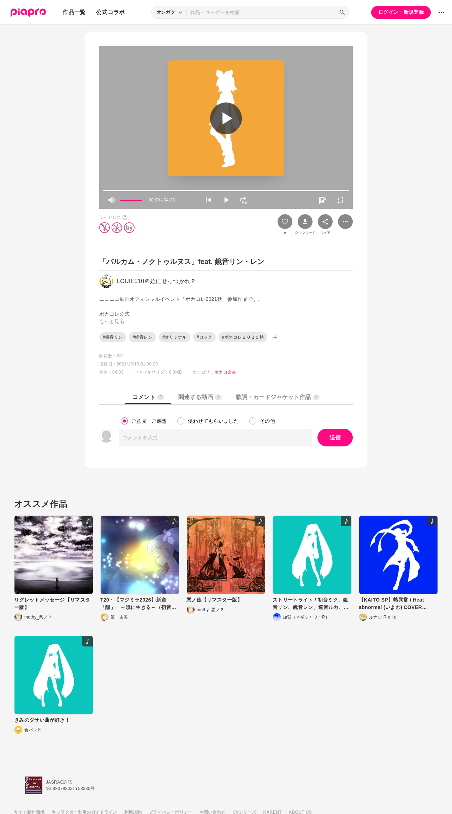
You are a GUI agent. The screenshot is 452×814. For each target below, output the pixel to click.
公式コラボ (110, 12)
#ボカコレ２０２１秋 (243, 337)
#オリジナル (174, 337)
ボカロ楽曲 (225, 372)
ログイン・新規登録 (401, 12)
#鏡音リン (113, 337)
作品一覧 (74, 12)
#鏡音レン (142, 337)
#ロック (204, 337)
